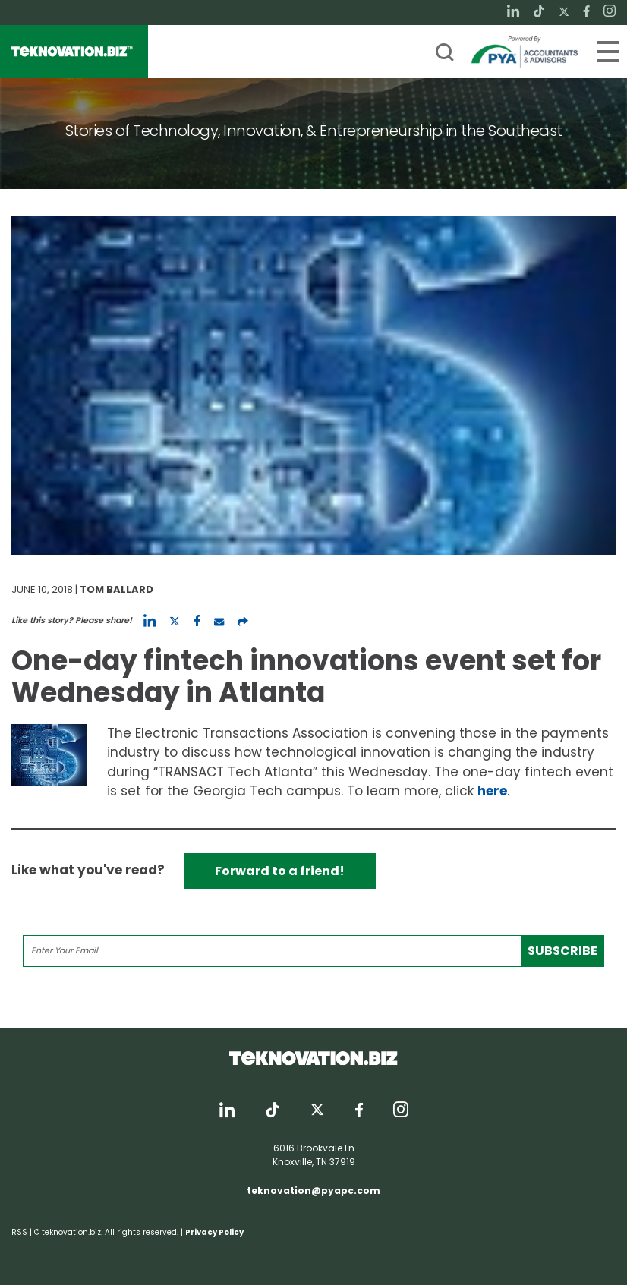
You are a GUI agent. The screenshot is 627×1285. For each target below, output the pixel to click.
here (492, 791)
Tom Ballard (116, 589)
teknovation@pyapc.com (313, 1190)
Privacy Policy (214, 1232)
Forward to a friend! (280, 871)
